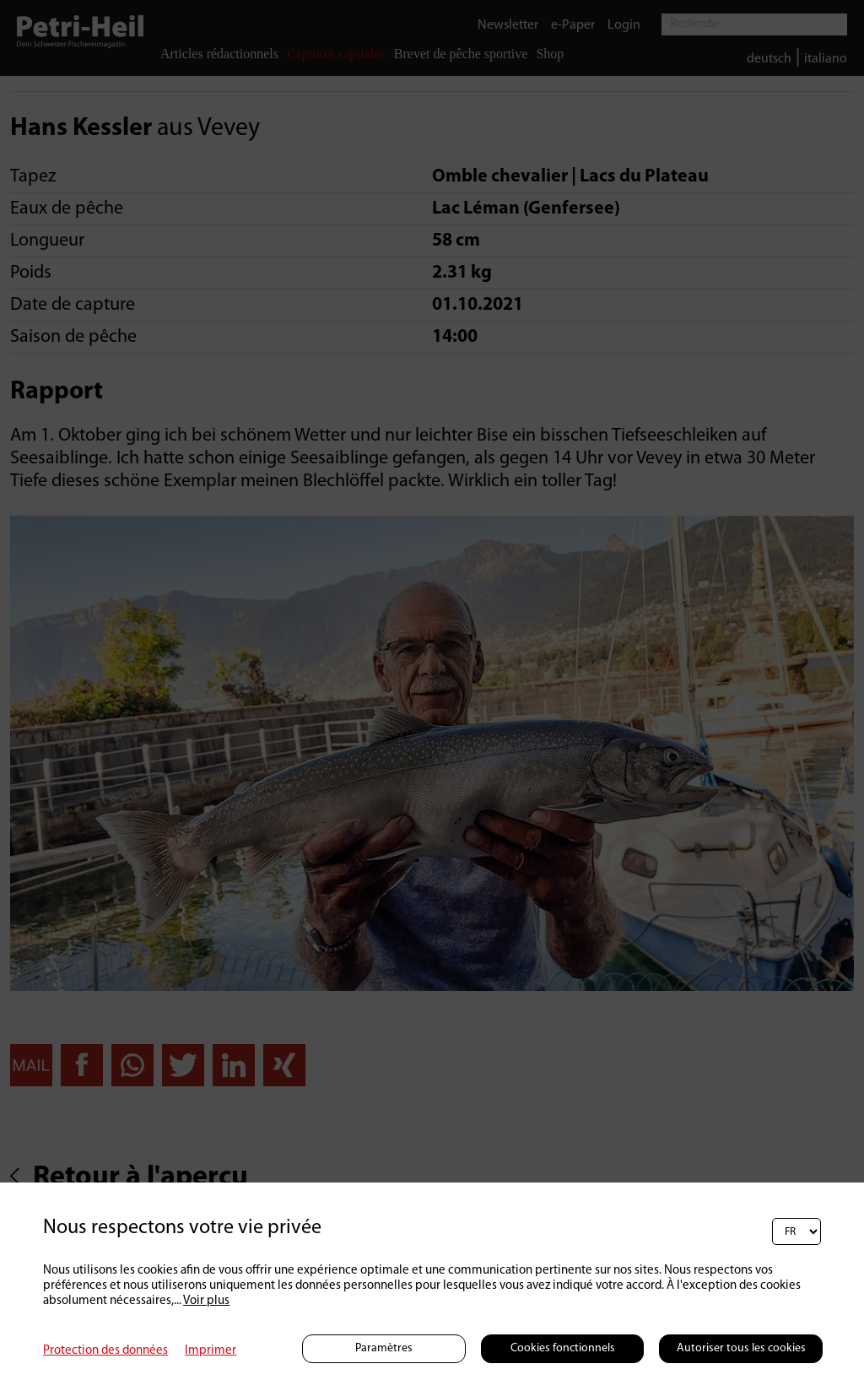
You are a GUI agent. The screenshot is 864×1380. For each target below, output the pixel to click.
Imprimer (210, 1351)
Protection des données (105, 1351)
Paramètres (384, 1348)
